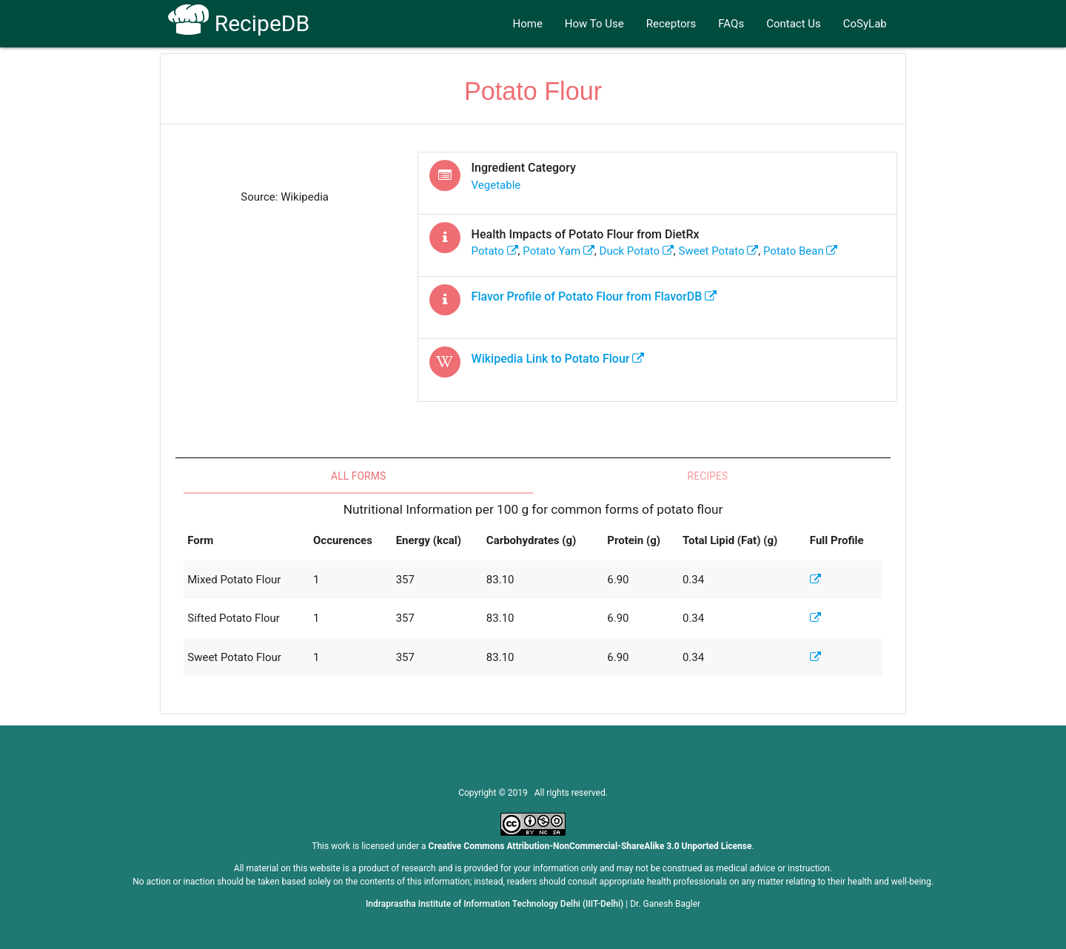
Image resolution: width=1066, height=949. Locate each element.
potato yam (558, 251)
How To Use (594, 23)
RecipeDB (238, 23)
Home (527, 23)
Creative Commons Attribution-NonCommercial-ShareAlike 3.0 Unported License (590, 846)
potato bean (800, 251)
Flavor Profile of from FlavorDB (594, 296)
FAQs (731, 23)
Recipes (708, 476)
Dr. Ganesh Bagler (665, 904)
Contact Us (793, 23)
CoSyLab (865, 23)
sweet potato (719, 251)
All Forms (358, 476)
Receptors (671, 23)
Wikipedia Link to (558, 359)
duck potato (637, 251)
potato (495, 251)
